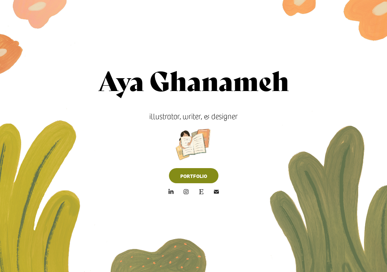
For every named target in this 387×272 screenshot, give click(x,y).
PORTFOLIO (193, 175)
